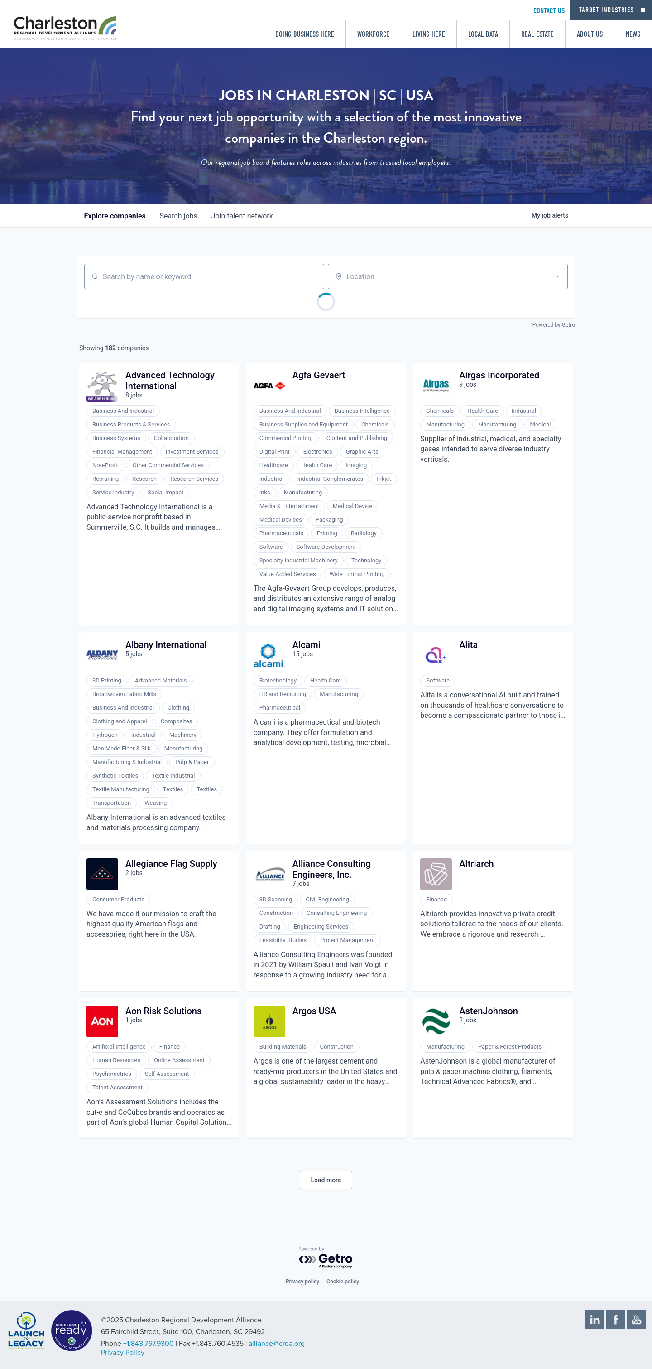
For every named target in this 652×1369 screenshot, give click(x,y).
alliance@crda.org (277, 1343)
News (633, 34)
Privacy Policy (122, 1352)
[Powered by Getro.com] (326, 1258)
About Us (590, 34)
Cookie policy (342, 1281)
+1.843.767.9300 (148, 1343)
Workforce (373, 34)
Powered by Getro (553, 325)
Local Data (483, 34)
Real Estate (537, 34)
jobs (179, 216)
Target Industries (606, 10)
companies (115, 216)
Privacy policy (302, 1281)
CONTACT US (549, 10)
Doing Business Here (304, 34)
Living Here (428, 34)
